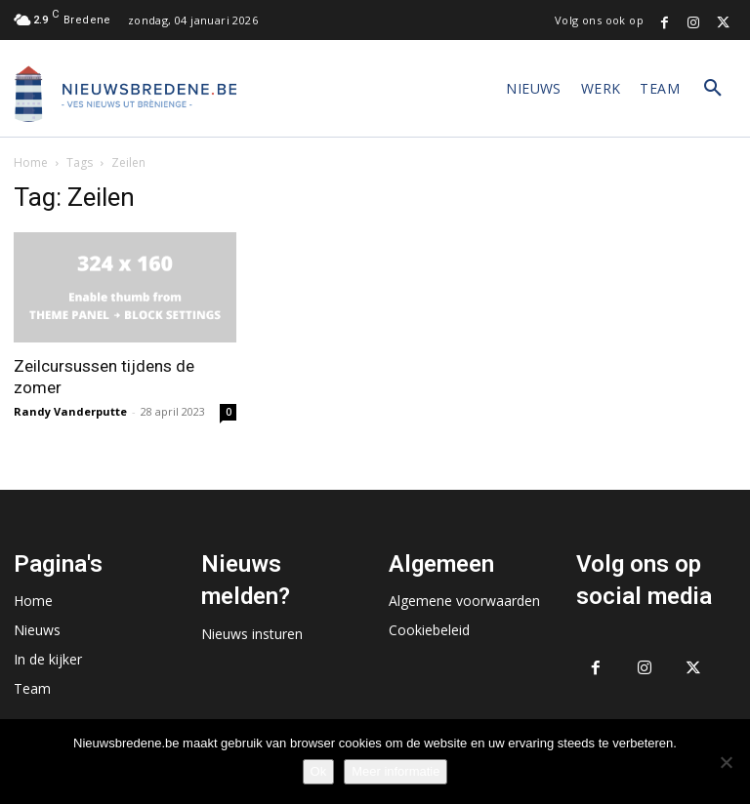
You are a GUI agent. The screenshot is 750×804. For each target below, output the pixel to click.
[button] (712, 88)
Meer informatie (395, 771)
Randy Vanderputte (70, 411)
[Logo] (126, 93)
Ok (319, 771)
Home (31, 162)
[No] (725, 762)
